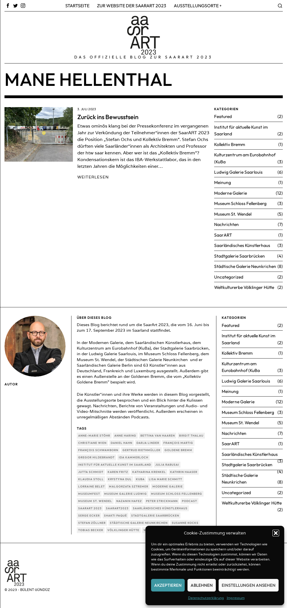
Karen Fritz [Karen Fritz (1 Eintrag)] (118, 470)
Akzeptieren (168, 585)
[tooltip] (7, 5)
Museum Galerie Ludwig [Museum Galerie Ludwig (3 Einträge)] (125, 491)
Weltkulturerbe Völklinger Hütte (245, 285)
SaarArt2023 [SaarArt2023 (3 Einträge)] (117, 506)
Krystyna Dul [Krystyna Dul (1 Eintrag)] (120, 477)
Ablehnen (202, 585)
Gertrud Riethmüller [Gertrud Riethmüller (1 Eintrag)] (141, 448)
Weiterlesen (93, 177)
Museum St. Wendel (233, 212)
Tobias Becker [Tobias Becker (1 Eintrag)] (90, 528)
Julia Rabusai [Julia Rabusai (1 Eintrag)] (167, 462)
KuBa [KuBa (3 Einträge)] (140, 477)
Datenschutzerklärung (206, 598)
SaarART (223, 233)
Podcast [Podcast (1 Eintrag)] (189, 499)
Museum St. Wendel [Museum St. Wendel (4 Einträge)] (95, 499)
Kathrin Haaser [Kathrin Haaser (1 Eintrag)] (183, 470)
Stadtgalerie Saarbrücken (240, 254)
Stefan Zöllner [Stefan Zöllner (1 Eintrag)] (92, 520)
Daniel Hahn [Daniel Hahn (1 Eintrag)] (121, 440)
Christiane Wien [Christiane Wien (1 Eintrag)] (92, 440)
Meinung (222, 181)
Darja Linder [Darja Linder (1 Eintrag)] (147, 440)
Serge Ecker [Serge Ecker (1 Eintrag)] (89, 513)
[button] (276, 533)
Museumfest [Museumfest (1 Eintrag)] (89, 491)
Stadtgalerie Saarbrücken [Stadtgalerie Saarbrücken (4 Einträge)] (155, 513)
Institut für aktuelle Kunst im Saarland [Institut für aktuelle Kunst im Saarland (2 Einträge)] (114, 462)
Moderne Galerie (231, 192)
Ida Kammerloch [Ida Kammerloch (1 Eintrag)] (133, 455)
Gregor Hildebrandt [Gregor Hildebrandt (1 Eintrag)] (96, 455)
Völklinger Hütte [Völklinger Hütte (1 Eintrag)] (123, 528)
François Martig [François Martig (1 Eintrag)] (178, 440)
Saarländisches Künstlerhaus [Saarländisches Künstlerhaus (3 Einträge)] (160, 506)
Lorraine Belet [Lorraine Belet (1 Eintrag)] (91, 484)
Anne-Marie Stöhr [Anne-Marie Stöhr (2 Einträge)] (94, 433)
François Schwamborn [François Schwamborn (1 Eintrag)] (98, 448)
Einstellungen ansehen (249, 585)
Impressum (236, 598)
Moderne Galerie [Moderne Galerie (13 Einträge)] (167, 484)
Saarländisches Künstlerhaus (243, 243)
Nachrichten (226, 223)
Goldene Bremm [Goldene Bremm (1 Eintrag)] (178, 448)
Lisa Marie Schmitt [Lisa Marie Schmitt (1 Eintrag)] (165, 477)
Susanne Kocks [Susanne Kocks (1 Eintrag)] (185, 520)
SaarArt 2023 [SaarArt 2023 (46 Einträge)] (90, 506)
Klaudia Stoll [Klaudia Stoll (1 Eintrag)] (91, 477)
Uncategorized (229, 274)
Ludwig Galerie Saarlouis (239, 171)
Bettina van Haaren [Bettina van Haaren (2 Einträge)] (157, 433)
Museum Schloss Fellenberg (241, 202)
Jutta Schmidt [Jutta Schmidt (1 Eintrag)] (90, 470)
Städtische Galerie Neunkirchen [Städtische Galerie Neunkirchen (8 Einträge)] (139, 520)
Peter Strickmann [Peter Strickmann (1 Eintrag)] (162, 499)
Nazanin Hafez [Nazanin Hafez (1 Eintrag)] (129, 499)
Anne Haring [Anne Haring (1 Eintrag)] (125, 433)
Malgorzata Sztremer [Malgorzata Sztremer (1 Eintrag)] (128, 484)
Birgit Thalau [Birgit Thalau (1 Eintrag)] (191, 433)
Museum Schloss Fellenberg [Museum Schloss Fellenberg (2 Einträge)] (176, 491)
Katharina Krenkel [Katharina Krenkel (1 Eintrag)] (149, 470)
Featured (223, 116)
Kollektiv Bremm (230, 144)
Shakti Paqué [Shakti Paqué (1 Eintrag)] (115, 513)
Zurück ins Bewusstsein (107, 117)
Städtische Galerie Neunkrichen (246, 264)
